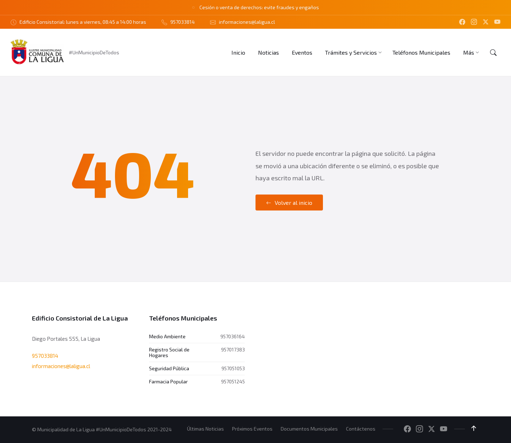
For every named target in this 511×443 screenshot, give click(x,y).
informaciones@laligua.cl (61, 366)
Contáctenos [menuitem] (360, 429)
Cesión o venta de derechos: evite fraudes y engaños (259, 7)
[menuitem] (238, 52)
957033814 (45, 355)
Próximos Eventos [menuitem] (252, 429)
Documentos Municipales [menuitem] (309, 429)
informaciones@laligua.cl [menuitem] (247, 22)
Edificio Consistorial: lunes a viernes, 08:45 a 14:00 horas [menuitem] (83, 22)
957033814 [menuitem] (182, 22)
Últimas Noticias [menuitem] (205, 429)
